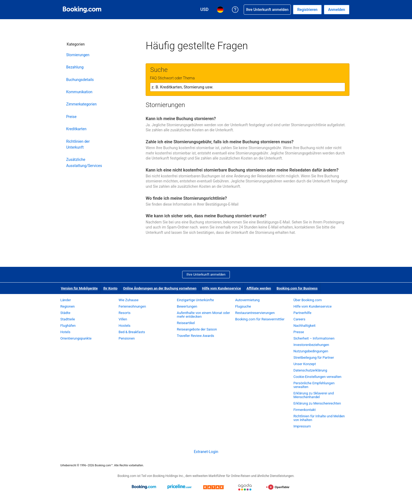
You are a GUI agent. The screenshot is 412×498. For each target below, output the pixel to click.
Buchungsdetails (80, 79)
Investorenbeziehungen (311, 345)
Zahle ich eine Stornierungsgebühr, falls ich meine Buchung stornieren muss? (219, 141)
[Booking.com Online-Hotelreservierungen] (82, 9)
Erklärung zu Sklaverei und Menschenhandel (313, 395)
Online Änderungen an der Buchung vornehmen (160, 288)
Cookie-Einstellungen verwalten (317, 377)
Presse (298, 332)
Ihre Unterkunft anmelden (205, 274)
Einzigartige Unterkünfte (195, 300)
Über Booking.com (307, 300)
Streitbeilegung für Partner (313, 358)
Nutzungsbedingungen (310, 351)
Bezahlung (75, 67)
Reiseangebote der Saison (197, 329)
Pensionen (127, 338)
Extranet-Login (206, 452)
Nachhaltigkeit (304, 326)
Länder (65, 300)
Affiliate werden (258, 288)
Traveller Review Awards (195, 336)
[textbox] (247, 87)
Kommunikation (79, 92)
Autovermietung (247, 300)
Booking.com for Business (297, 288)
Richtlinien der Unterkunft (78, 144)
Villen (123, 319)
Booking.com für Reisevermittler (259, 319)
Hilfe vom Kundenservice (221, 288)
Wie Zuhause (128, 300)
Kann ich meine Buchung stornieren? (181, 118)
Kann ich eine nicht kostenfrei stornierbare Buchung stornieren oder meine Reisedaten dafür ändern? (242, 170)
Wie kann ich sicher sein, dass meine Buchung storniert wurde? (206, 215)
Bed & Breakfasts (132, 332)
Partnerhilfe (302, 313)
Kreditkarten (76, 129)
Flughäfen (68, 326)
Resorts (124, 313)
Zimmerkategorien (81, 104)
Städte (65, 313)
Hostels (124, 326)
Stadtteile (67, 319)
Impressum (302, 426)
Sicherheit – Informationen (314, 338)
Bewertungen (187, 306)
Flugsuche (243, 306)
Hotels (65, 332)
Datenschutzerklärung (310, 370)
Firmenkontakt (304, 410)
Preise (71, 117)
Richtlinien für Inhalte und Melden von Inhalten (319, 418)
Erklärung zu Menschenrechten (317, 403)
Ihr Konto (110, 288)
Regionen (67, 306)
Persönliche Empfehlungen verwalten (314, 385)
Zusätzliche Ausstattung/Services (84, 162)
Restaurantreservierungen (255, 313)
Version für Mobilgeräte (79, 288)
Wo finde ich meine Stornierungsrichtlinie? (186, 198)
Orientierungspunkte (76, 338)
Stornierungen (77, 55)
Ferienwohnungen (132, 306)
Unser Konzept (304, 364)
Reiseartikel (186, 323)
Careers (299, 319)
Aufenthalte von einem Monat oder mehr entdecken (203, 315)
